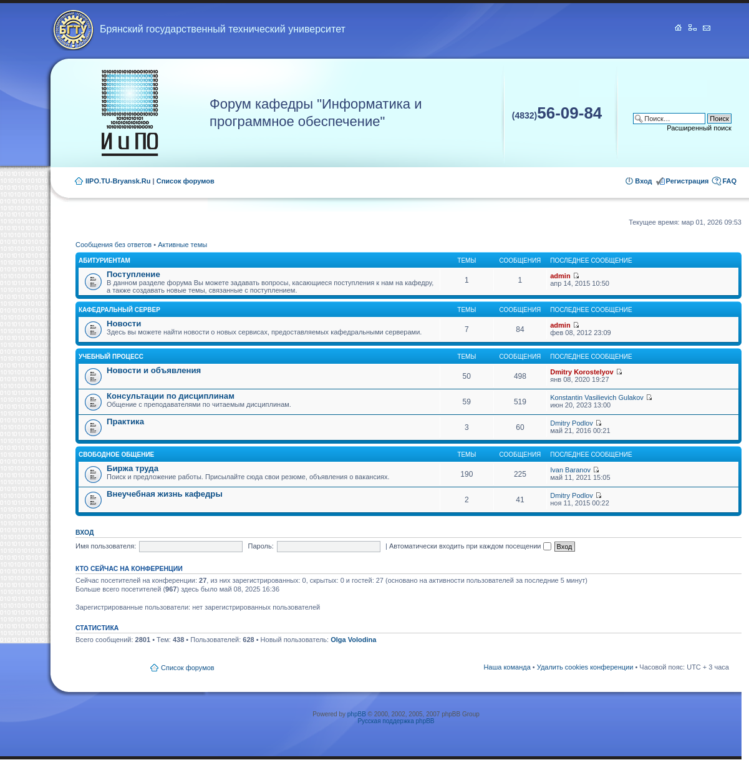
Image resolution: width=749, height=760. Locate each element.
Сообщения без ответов (113, 244)
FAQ (729, 181)
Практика (125, 421)
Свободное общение (116, 454)
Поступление (133, 274)
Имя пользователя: (105, 546)
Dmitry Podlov (571, 423)
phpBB (356, 714)
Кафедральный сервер (119, 309)
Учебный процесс (111, 356)
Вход (643, 181)
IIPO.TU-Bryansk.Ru (118, 181)
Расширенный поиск (699, 128)
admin (560, 276)
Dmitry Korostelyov (581, 372)
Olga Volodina (353, 639)
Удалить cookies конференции (585, 667)
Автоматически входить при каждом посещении (470, 546)
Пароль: (261, 546)
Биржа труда (132, 468)
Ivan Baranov (570, 470)
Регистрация (687, 181)
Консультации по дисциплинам (170, 396)
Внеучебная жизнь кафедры (165, 494)
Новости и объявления (154, 370)
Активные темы (182, 244)
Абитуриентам (104, 260)
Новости (124, 323)
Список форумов (186, 181)
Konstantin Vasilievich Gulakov (597, 397)
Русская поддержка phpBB (395, 721)
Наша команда (506, 667)
